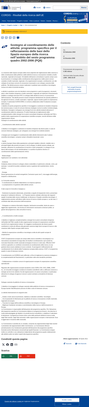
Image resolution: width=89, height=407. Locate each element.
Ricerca (55, 21)
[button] (47, 8)
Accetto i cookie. (67, 400)
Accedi (37, 8)
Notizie (43, 21)
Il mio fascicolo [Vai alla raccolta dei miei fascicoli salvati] (80, 343)
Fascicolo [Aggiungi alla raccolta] (68, 343)
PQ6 (21, 25)
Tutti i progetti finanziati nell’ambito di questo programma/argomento (74, 89)
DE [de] (2, 37)
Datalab (48, 21)
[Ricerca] (84, 8)
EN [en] (6, 37)
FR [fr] (14, 37)
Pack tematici (11, 21)
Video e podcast (34, 21)
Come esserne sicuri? (34, 1)
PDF (28, 356)
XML (11, 356)
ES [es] (10, 37)
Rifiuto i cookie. (67, 404)
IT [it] (17, 37)
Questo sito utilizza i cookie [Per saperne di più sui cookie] (13, 401)
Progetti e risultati (22, 21)
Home (4, 21)
